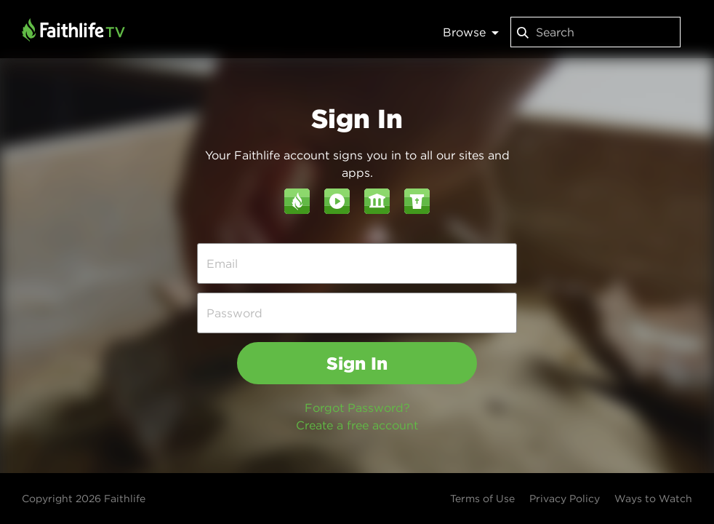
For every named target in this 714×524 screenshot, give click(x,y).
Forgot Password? (357, 407)
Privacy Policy (564, 498)
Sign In (357, 363)
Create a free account (357, 425)
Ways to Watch (653, 498)
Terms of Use (482, 498)
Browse (471, 32)
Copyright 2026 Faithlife (83, 498)
